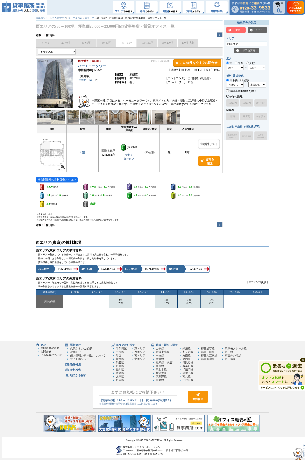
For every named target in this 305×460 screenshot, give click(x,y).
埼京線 (160, 366)
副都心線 (187, 373)
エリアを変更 (247, 50)
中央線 (160, 355)
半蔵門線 (187, 369)
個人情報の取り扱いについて (87, 355)
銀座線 (186, 348)
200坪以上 (188, 42)
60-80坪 (106, 42)
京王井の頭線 (233, 355)
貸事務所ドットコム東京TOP (51, 18)
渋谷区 (120, 362)
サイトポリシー (79, 359)
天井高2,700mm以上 (261, 136)
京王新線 (230, 359)
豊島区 (120, 373)
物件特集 (75, 364)
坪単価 (232, 80)
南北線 (186, 376)
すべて (46, 42)
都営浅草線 (208, 348)
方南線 (186, 355)
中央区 (120, 352)
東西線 (186, 359)
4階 (82, 152)
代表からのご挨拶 (81, 348)
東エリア (139, 348)
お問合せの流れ (50, 348)
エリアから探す (125, 345)
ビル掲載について (51, 355)
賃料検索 (75, 369)
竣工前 (246, 116)
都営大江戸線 (209, 355)
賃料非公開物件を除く (241, 91)
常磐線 (160, 380)
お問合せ (45, 351)
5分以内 (247, 102)
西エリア (89, 18)
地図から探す (78, 375)
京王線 (229, 352)
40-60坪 (86, 42)
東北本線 (161, 369)
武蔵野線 (161, 376)
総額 (244, 80)
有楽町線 (187, 366)
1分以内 (233, 102)
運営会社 (75, 345)
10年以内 (260, 116)
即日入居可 (246, 136)
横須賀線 (161, 373)
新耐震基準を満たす (232, 136)
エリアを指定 (75, 18)
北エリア (139, 359)
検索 (237, 29)
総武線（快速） (165, 362)
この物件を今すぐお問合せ (198, 62)
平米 (239, 63)
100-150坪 (147, 42)
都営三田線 (208, 352)
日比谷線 (187, 362)
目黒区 (120, 380)
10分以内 (260, 102)
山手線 (160, 348)
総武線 (160, 359)
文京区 (120, 376)
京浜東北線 (162, 352)
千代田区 (121, 348)
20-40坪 (66, 42)
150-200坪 (168, 42)
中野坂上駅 (85, 80)
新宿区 (120, 359)
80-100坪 (127, 42)
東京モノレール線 (236, 348)
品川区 (120, 369)
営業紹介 (75, 352)
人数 (250, 63)
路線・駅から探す (167, 345)
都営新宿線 (208, 359)
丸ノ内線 (187, 352)
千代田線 (187, 380)
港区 (118, 355)
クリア (259, 29)
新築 (232, 116)
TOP (43, 344)
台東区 (120, 366)
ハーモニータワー (92, 66)
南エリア (139, 355)
